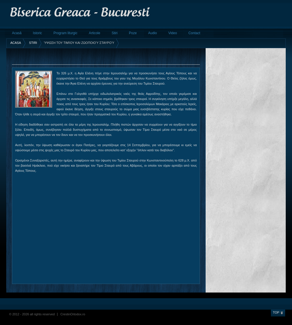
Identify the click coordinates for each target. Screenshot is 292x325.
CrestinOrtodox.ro (72, 314)
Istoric (37, 33)
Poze (133, 33)
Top (276, 312)
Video (172, 33)
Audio (152, 33)
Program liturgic (65, 33)
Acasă (16, 33)
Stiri (114, 33)
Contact (194, 33)
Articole (94, 33)
